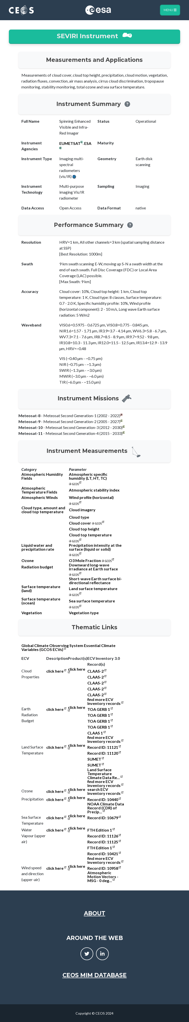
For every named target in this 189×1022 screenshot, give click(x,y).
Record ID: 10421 (104, 854)
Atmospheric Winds (39, 497)
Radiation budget (37, 567)
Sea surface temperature (92, 601)
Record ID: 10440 (104, 799)
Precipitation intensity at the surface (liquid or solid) (95, 547)
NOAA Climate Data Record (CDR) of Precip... (105, 808)
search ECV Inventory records (105, 791)
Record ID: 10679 (104, 818)
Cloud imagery (82, 510)
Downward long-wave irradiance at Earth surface (93, 567)
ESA (87, 143)
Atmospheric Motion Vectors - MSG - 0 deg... (102, 877)
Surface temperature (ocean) (40, 601)
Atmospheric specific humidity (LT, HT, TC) (88, 476)
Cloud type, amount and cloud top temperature (43, 510)
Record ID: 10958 (104, 868)
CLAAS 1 (96, 733)
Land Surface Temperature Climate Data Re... (105, 774)
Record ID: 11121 (104, 747)
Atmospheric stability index (94, 490)
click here (56, 671)
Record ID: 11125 (104, 842)
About (94, 913)
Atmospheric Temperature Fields (39, 490)
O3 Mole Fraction (85, 560)
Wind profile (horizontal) (91, 497)
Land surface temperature (93, 589)
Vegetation (31, 613)
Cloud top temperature (90, 535)
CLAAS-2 (96, 671)
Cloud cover (80, 523)
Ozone (27, 560)
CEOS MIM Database (95, 975)
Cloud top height (84, 529)
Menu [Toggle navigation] (170, 10)
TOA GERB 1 (100, 709)
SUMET (95, 759)
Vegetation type (84, 613)
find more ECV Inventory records (105, 701)
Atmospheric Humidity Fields (42, 476)
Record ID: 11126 (104, 836)
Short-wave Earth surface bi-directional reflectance (95, 581)
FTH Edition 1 (101, 830)
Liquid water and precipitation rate (37, 547)
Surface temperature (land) (40, 589)
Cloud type (79, 517)
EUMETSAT (69, 143)
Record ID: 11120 (104, 753)
